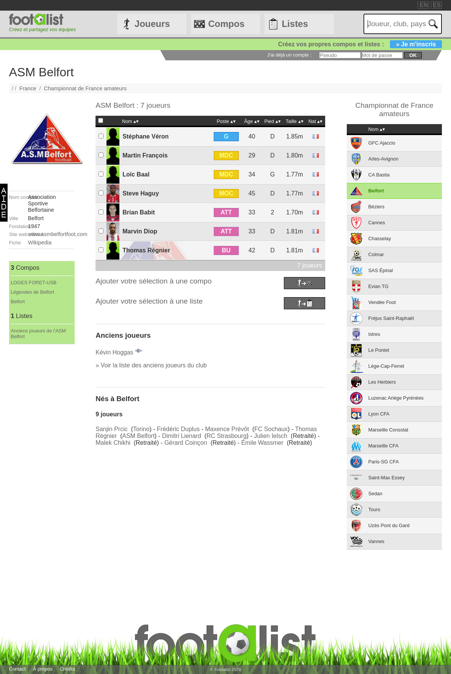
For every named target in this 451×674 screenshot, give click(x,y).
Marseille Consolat (388, 430)
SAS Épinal (380, 270)
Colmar (376, 254)
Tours (374, 509)
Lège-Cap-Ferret (386, 366)
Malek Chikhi (113, 442)
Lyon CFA (379, 414)
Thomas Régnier (146, 250)
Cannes (376, 222)
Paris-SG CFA (383, 462)
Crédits (67, 669)
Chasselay (379, 238)
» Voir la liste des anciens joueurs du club (151, 365)
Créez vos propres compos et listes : (360, 44)
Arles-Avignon (383, 159)
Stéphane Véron (145, 136)
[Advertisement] (41, 458)
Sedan (375, 493)
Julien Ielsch (270, 436)
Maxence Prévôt (227, 429)
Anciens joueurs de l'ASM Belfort (38, 333)
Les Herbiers (382, 382)
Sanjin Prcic (111, 429)
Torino (141, 429)
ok (413, 55)
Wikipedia (40, 242)
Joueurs (152, 24)
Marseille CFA (383, 446)
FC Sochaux (271, 429)
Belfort (18, 301)
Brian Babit (138, 212)
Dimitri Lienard (181, 436)
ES (437, 5)
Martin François (145, 155)
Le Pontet (378, 350)
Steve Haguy (140, 193)
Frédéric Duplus (178, 429)
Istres (374, 334)
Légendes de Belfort (32, 292)
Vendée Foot (382, 302)
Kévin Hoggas (114, 352)
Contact (17, 669)
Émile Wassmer (262, 442)
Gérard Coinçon (185, 442)
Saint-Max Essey (386, 477)
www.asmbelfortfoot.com (58, 234)
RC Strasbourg (227, 436)
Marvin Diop (139, 231)
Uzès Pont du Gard (389, 525)
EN (424, 5)
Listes (295, 24)
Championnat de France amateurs (85, 88)
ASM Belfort (138, 436)
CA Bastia (379, 175)
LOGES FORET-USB (33, 282)
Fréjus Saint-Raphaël (391, 318)
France (27, 88)
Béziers (376, 206)
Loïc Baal (135, 174)
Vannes (376, 541)
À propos (42, 669)
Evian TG (378, 286)
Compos (226, 24)
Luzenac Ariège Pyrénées (396, 398)
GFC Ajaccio (381, 143)
